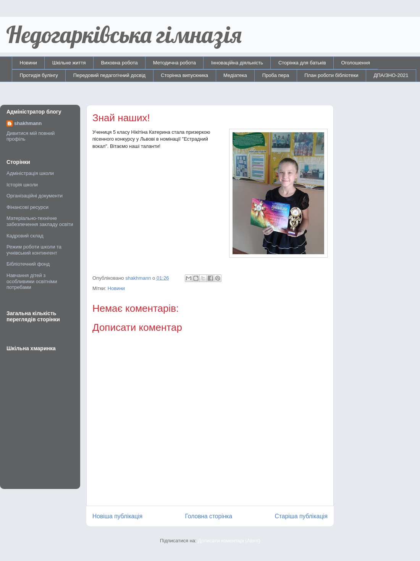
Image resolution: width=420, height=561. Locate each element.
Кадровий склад (25, 236)
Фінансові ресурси (27, 207)
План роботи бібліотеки (331, 75)
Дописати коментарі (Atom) (229, 540)
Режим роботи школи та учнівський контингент (33, 250)
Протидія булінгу (39, 75)
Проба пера (275, 75)
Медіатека (235, 75)
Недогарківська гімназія (124, 34)
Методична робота (174, 63)
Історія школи (22, 185)
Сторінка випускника (184, 75)
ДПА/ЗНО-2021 (390, 75)
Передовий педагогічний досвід (109, 75)
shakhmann (28, 123)
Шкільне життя (69, 63)
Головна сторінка (209, 516)
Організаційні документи (34, 196)
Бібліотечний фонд (28, 264)
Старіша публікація (301, 516)
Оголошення (355, 63)
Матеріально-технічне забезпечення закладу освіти (39, 221)
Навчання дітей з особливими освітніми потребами (31, 281)
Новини (28, 63)
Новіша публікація (117, 516)
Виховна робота (119, 63)
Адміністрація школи (30, 173)
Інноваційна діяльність (237, 63)
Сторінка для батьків (302, 63)
